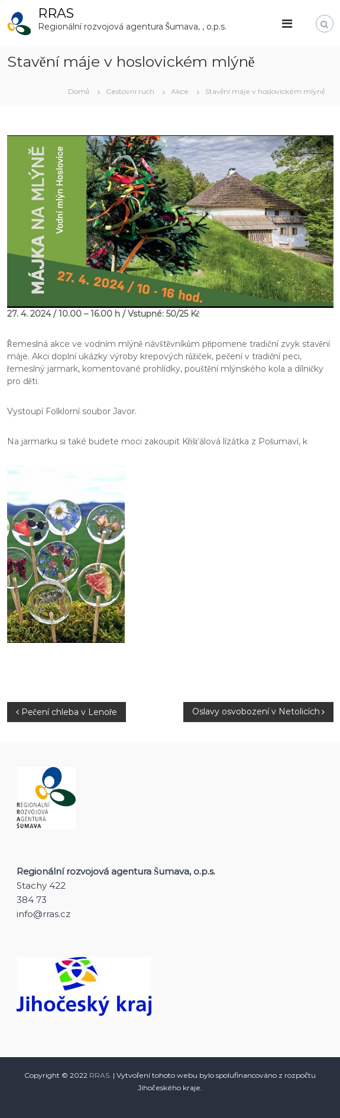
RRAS (56, 13)
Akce (180, 91)
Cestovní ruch (130, 91)
